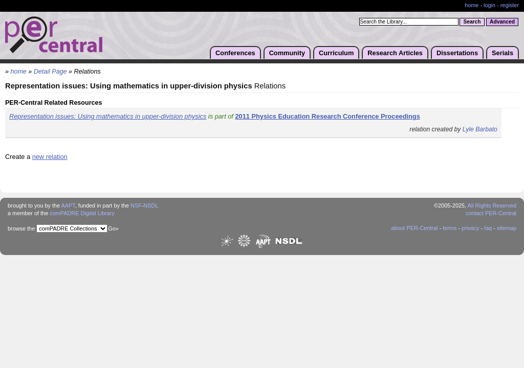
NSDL (150, 205)
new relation (50, 156)
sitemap (506, 228)
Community (287, 53)
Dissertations (457, 53)
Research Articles (395, 53)
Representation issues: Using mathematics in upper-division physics (107, 116)
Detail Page (50, 71)
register (509, 5)
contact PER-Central (491, 213)
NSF (136, 205)
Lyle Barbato (480, 129)
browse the (21, 228)
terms (449, 228)
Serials (502, 53)
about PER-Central (414, 228)
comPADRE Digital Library (82, 213)
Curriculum (336, 53)
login (489, 5)
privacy (470, 228)
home (471, 5)
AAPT (68, 205)
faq (488, 228)
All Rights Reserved (492, 205)
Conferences (235, 53)
